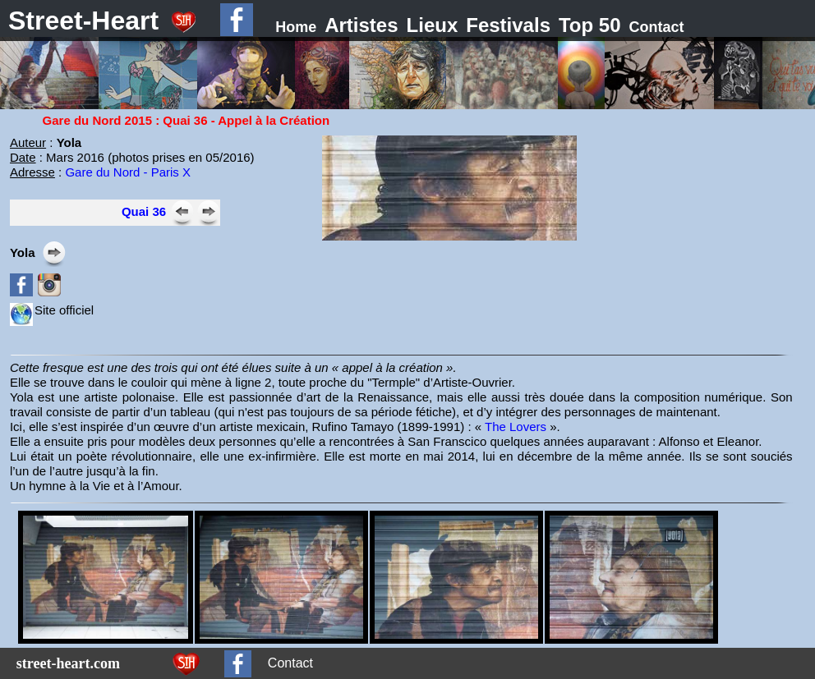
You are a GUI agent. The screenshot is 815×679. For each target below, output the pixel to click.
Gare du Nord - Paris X (128, 172)
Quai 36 (144, 211)
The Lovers (515, 427)
